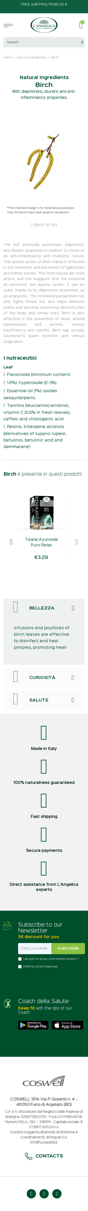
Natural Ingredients (31, 57)
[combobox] (44, 42)
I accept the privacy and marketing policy (50, 959)
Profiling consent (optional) (40, 967)
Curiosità (42, 678)
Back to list (44, 225)
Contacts (44, 1156)
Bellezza (42, 608)
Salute (39, 700)
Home (7, 57)
